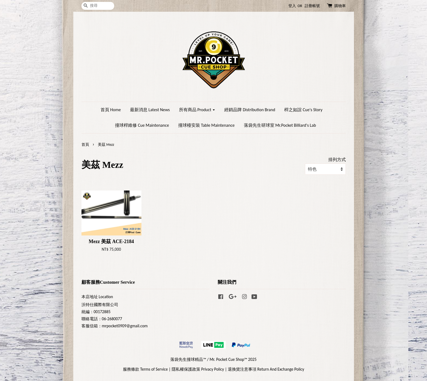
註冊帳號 (312, 6)
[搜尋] (97, 6)
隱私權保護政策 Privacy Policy (198, 369)
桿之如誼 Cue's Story (303, 109)
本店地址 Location (97, 296)
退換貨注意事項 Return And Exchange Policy (266, 369)
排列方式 (337, 159)
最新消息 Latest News (150, 109)
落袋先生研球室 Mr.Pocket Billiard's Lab (280, 125)
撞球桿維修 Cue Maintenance (142, 125)
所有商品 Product (197, 109)
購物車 (340, 6)
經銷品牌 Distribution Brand (249, 109)
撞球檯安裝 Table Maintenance (206, 125)
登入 (292, 6)
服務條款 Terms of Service (145, 369)
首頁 (85, 144)
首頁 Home (111, 109)
